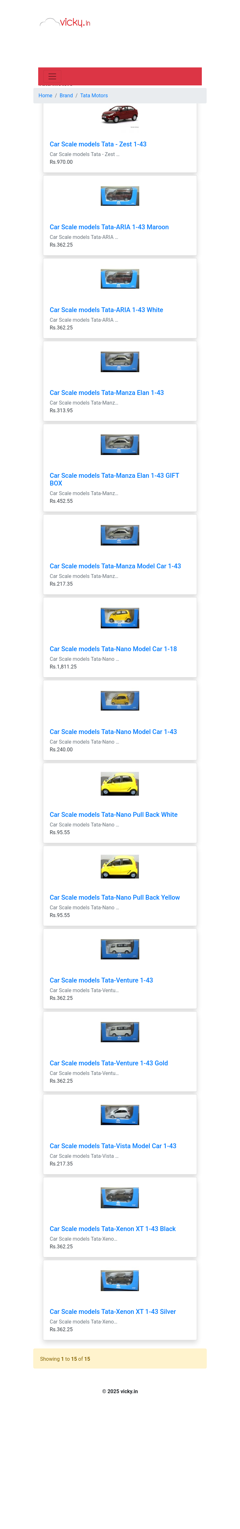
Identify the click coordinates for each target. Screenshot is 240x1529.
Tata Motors (94, 95)
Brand (66, 95)
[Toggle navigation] (52, 76)
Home (45, 95)
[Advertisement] (120, 48)
